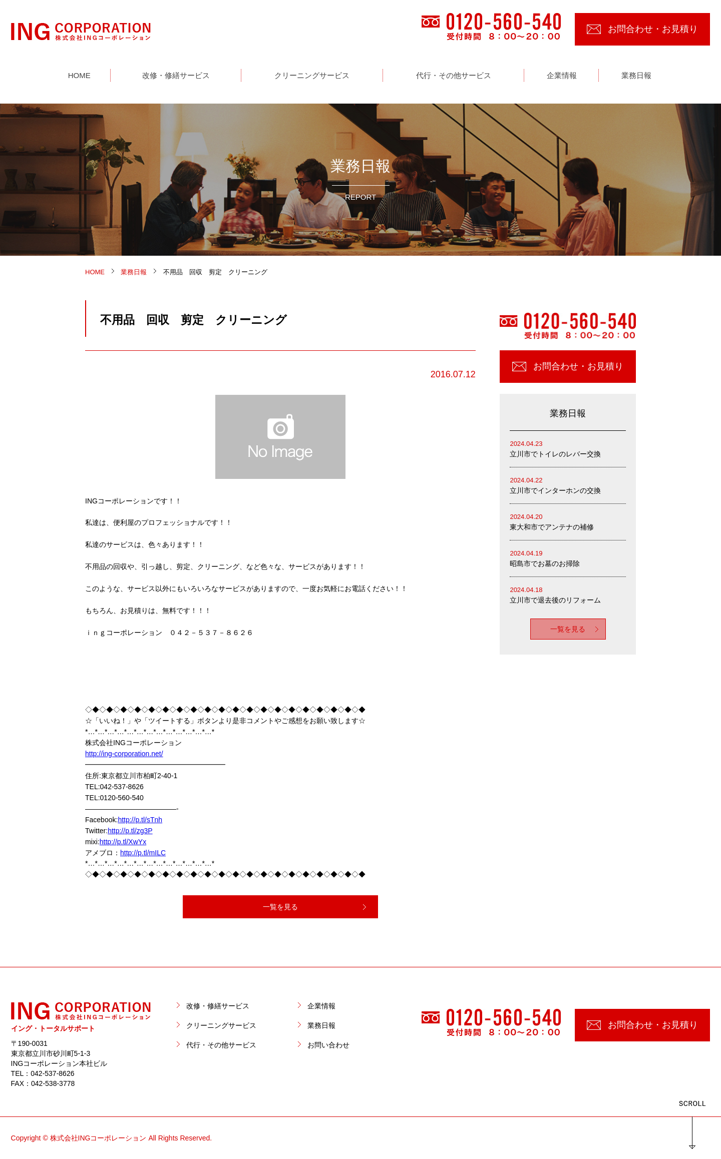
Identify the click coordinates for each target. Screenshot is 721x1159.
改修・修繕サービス (217, 1005)
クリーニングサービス (221, 1025)
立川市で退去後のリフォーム (568, 594)
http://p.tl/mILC (143, 853)
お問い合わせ (328, 1044)
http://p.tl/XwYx (123, 842)
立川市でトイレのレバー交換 (568, 448)
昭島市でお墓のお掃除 (568, 557)
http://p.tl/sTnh (140, 820)
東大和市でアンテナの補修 (568, 521)
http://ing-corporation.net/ (124, 754)
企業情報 (321, 1005)
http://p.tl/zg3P (130, 831)
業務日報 (321, 1025)
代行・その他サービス (221, 1044)
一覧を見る (280, 907)
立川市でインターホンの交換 (568, 484)
